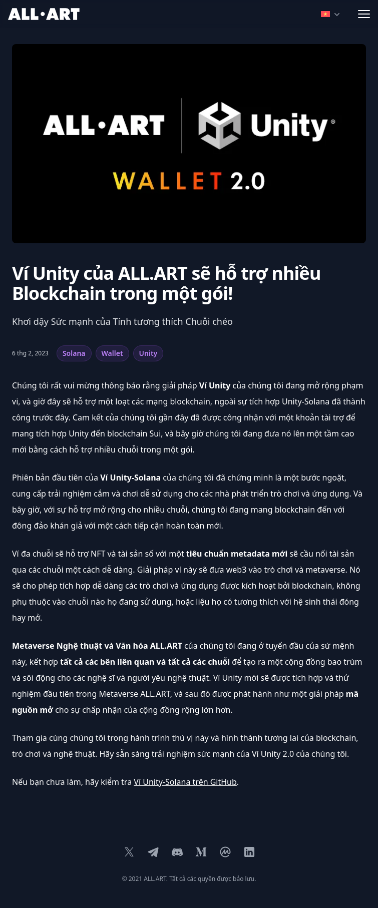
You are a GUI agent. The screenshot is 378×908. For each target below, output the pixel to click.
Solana (74, 353)
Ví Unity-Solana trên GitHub (185, 781)
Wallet (112, 353)
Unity (148, 353)
